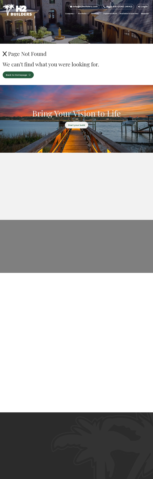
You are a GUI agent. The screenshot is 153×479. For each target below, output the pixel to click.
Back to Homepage (18, 75)
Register (145, 14)
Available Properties (129, 14)
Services (96, 14)
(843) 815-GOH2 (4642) (117, 6)
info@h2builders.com (84, 6)
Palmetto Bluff (110, 14)
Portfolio (83, 14)
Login (142, 6)
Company (70, 14)
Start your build (76, 125)
